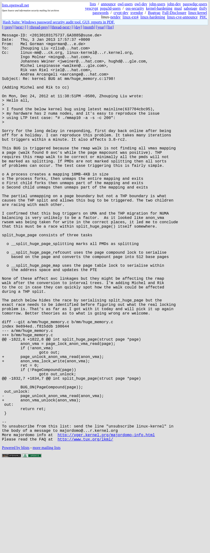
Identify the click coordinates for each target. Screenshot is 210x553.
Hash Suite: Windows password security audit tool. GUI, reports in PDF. (59, 22)
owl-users (125, 4)
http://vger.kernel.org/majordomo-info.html (106, 524)
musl (178, 8)
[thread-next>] (61, 27)
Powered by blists (15, 538)
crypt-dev (121, 13)
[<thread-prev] (38, 27)
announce (108, 4)
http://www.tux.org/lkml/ (85, 529)
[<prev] (8, 27)
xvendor (136, 13)
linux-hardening (152, 17)
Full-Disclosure (174, 13)
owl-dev (141, 4)
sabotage (190, 8)
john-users (157, 4)
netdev (115, 17)
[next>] (20, 27)
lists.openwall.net (15, 5)
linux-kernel (197, 13)
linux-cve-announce (182, 17)
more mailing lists (47, 538)
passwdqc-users (195, 4)
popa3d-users (110, 8)
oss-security (135, 8)
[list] (110, 27)
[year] (100, 27)
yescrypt (91, 8)
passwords (100, 13)
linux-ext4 (131, 17)
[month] (89, 27)
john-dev (174, 4)
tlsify (203, 8)
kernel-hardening (159, 8)
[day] (78, 27)
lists (93, 4)
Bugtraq (154, 13)
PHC (203, 17)
